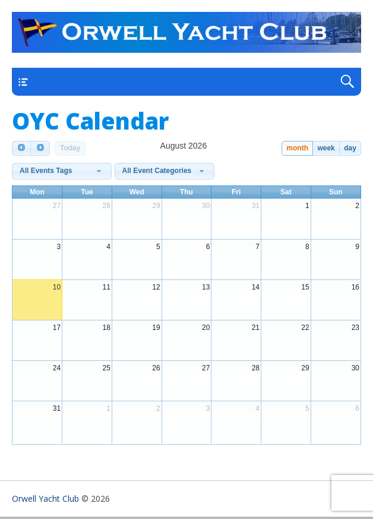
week (325, 148)
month (297, 148)
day (350, 148)
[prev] (21, 148)
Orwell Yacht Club (45, 498)
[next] (39, 148)
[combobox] (62, 171)
